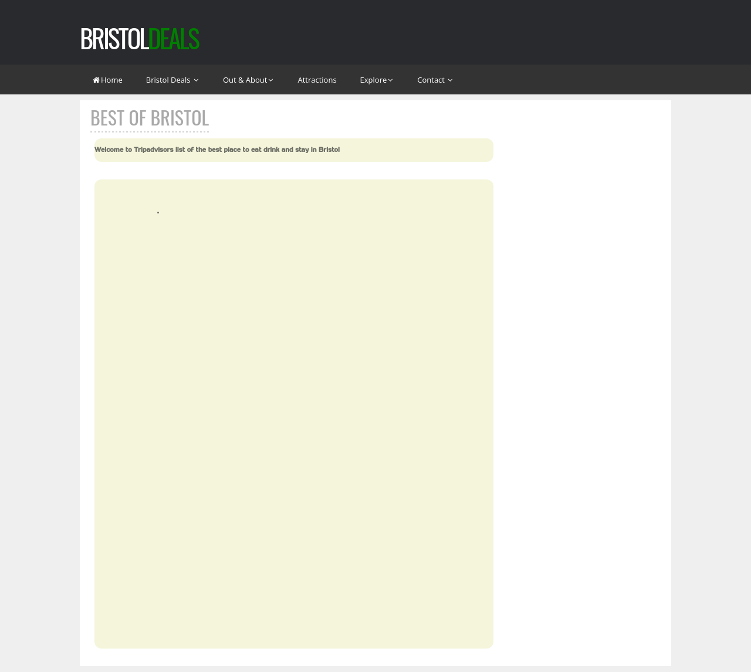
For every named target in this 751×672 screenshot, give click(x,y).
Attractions (316, 79)
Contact (435, 79)
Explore (377, 79)
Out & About (249, 79)
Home (107, 79)
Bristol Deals (172, 79)
